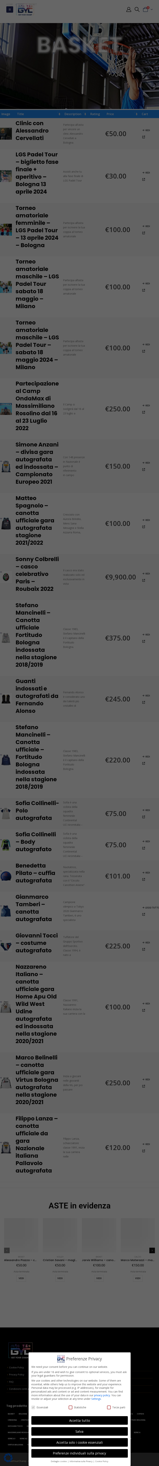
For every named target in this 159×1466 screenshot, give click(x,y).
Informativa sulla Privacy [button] (81, 1461)
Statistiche (77, 1407)
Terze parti (116, 1407)
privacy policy (102, 1395)
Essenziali (39, 1407)
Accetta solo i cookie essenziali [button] (79, 1442)
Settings (96, 1399)
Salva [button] (79, 1431)
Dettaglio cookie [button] (59, 1461)
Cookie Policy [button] (101, 1461)
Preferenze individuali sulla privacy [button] (79, 1453)
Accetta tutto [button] (79, 1420)
